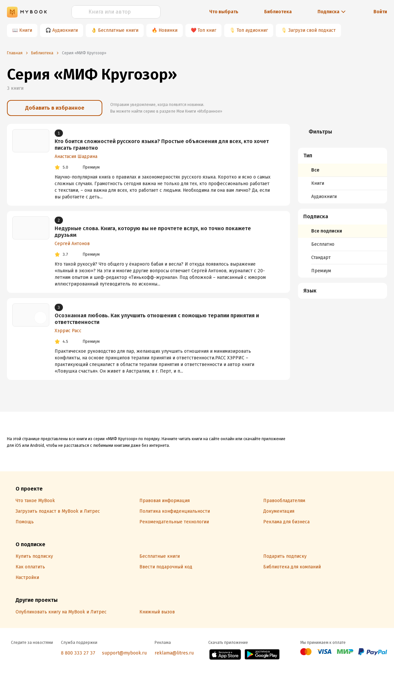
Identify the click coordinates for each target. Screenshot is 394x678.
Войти (380, 12)
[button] (342, 156)
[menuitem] (342, 175)
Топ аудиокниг (252, 30)
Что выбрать (223, 12)
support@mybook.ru (124, 653)
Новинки (168, 30)
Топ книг (207, 30)
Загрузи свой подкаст (312, 30)
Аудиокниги (65, 30)
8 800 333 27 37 (78, 653)
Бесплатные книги (118, 30)
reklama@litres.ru (174, 653)
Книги (25, 30)
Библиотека (278, 12)
